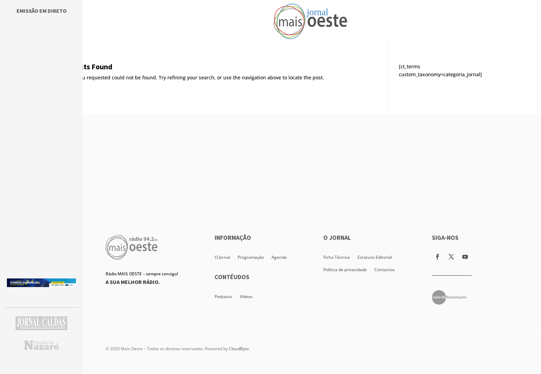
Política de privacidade (345, 270)
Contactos (384, 270)
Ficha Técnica (336, 257)
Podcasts (223, 296)
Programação (251, 257)
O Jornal (222, 257)
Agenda (279, 257)
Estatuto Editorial (374, 257)
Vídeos (246, 296)
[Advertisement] (312, 162)
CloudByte (239, 349)
